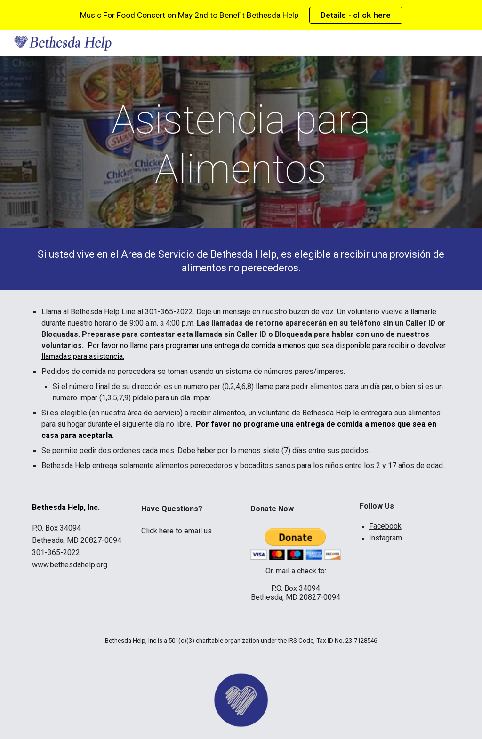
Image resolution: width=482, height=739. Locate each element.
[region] (241, 15)
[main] (241, 144)
